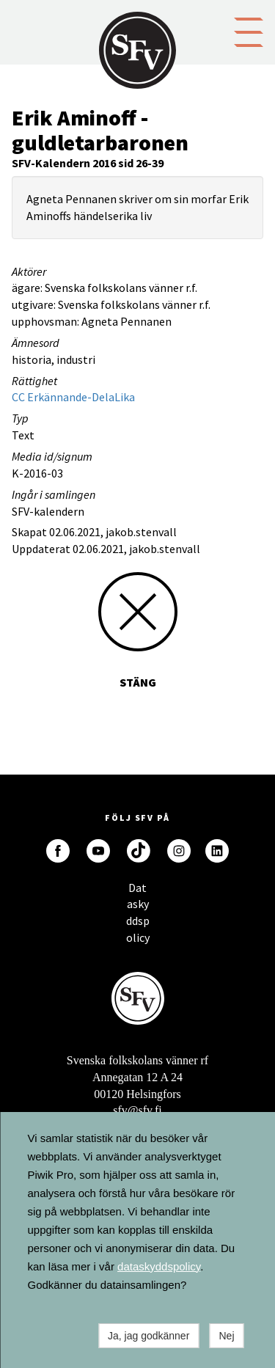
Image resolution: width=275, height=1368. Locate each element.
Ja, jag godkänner (148, 1336)
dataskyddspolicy (158, 1266)
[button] (248, 30)
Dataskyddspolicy (138, 891)
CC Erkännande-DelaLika (73, 396)
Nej (226, 1336)
